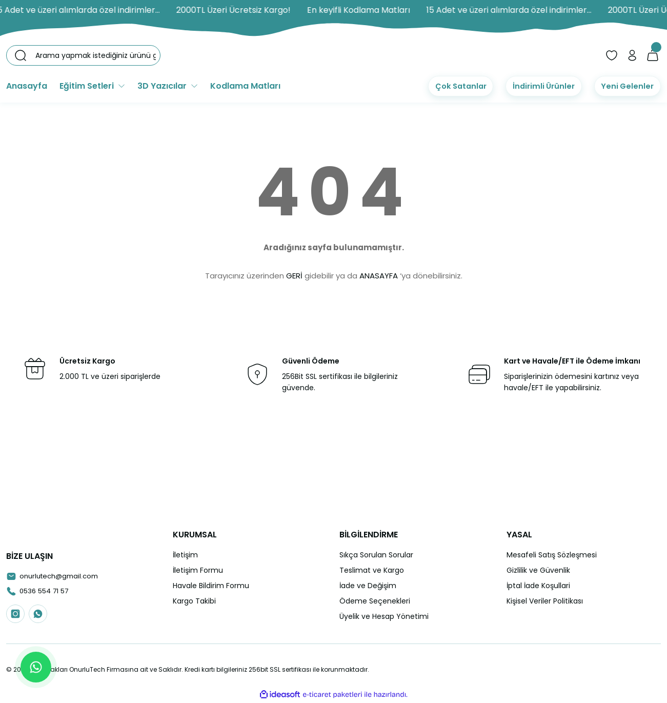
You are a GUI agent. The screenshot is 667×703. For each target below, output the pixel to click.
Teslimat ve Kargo (371, 570)
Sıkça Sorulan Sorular (376, 555)
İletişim (185, 555)
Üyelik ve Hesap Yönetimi (384, 616)
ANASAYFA (378, 275)
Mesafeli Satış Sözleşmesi (552, 555)
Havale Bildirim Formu (211, 585)
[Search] (83, 55)
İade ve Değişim (367, 585)
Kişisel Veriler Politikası (545, 601)
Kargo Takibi (194, 601)
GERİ (294, 275)
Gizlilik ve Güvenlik (538, 570)
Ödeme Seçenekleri (374, 601)
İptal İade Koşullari (538, 585)
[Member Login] (632, 55)
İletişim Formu (198, 570)
